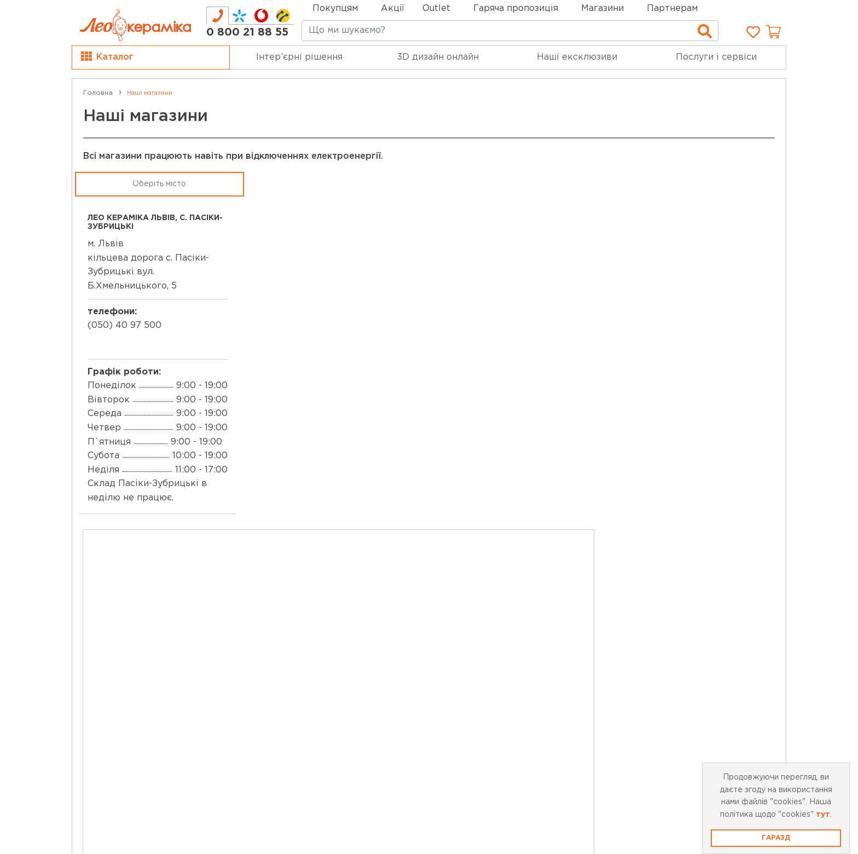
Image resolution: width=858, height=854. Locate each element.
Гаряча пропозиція (515, 8)
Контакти (110, 674)
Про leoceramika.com (137, 643)
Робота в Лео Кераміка (142, 659)
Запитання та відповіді (497, 656)
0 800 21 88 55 (247, 32)
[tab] (217, 16)
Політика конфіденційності (508, 671)
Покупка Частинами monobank (515, 686)
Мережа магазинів (130, 629)
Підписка (697, 682)
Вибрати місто (162, 696)
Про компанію (121, 613)
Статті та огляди (305, 701)
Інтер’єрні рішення (299, 57)
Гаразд (776, 838)
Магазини (602, 8)
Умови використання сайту (507, 641)
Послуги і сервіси (716, 57)
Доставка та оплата (490, 611)
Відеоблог (290, 686)
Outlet (281, 625)
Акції (392, 8)
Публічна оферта (484, 626)
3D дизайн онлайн (438, 57)
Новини (284, 655)
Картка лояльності (309, 610)
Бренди (284, 640)
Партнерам (672, 8)
